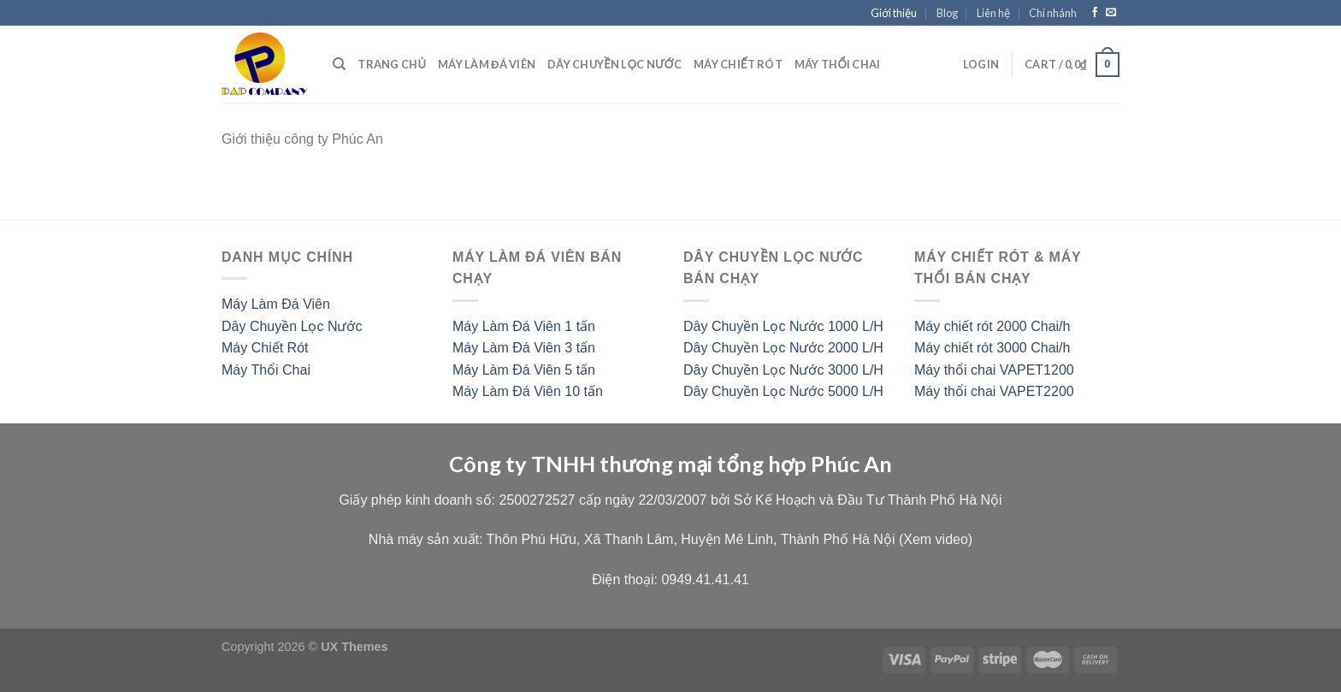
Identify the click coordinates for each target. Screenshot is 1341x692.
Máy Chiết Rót (265, 347)
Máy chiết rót (738, 64)
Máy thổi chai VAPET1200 (994, 370)
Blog (947, 13)
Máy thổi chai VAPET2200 (994, 391)
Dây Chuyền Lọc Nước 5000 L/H (783, 391)
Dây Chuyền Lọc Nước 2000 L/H (783, 347)
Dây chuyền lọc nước (614, 64)
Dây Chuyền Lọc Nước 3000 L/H (783, 370)
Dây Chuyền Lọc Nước (292, 326)
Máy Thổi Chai (266, 370)
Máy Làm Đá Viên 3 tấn (523, 347)
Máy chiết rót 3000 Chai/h (992, 347)
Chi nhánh (1053, 13)
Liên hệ (993, 13)
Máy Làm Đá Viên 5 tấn (523, 370)
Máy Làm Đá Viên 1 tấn (523, 326)
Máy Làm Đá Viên (486, 64)
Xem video (935, 539)
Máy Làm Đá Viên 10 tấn (527, 391)
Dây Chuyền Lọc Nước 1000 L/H (783, 326)
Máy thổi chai (838, 64)
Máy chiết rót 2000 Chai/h (992, 326)
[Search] (339, 64)
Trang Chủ (391, 64)
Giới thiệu (894, 13)
